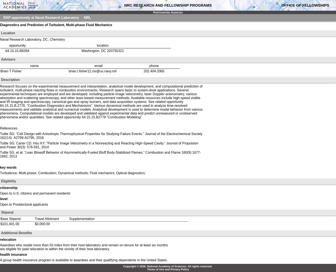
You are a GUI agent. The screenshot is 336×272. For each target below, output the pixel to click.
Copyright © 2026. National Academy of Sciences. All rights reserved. (167, 266)
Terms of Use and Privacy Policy (168, 269)
